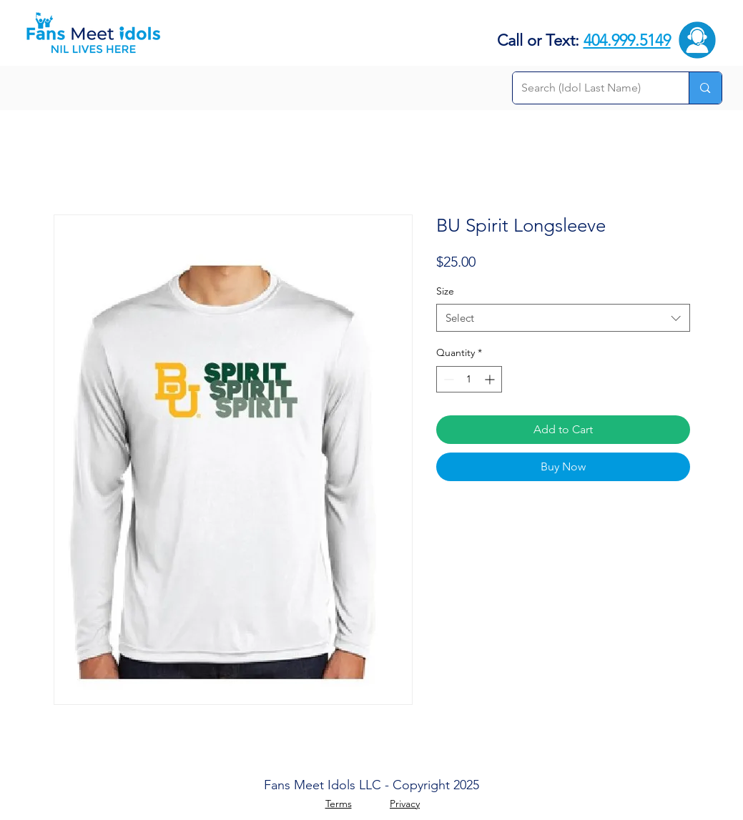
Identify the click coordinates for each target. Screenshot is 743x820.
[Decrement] (447, 379)
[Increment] (491, 379)
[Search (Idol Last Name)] (590, 88)
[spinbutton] (469, 379)
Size (445, 291)
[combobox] (563, 318)
